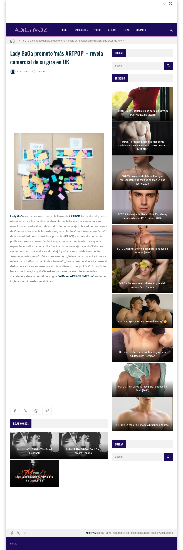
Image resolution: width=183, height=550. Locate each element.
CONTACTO (141, 30)
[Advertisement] (91, 14)
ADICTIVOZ (19, 71)
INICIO (64, 30)
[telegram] (47, 411)
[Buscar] (171, 30)
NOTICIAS (112, 30)
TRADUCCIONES (81, 30)
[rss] (25, 533)
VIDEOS (97, 30)
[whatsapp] (36, 411)
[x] (170, 3)
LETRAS (126, 30)
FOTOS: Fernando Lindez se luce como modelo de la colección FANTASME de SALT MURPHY (73, 40)
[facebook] (164, 3)
